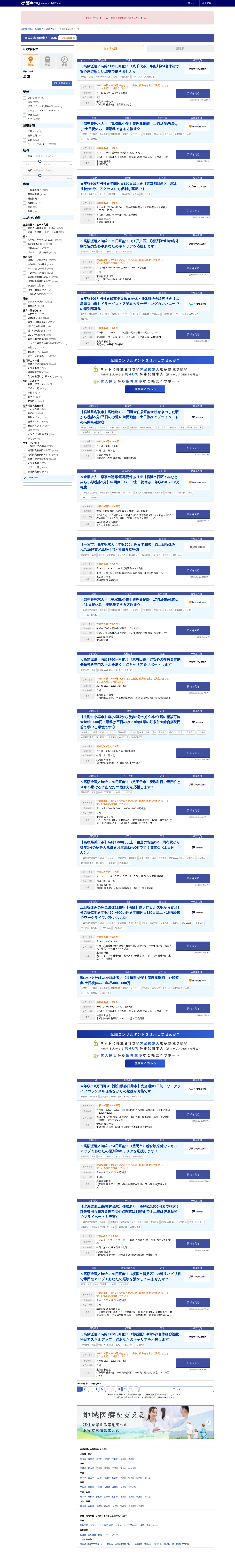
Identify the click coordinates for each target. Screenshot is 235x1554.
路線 (48, 61)
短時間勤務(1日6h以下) (42, 281)
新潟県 (83, 1478)
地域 (31, 61)
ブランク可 (37, 467)
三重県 (83, 1487)
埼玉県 (107, 1468)
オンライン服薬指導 (40, 434)
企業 (32, 114)
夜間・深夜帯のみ (39, 289)
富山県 (91, 1478)
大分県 (115, 1506)
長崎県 (99, 1506)
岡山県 (99, 1497)
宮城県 (107, 1459)
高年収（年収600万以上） (44, 239)
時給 (40, 170)
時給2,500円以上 (39, 244)
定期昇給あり (38, 248)
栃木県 (91, 1468)
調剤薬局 (35, 97)
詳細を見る (193, 93)
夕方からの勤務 (38, 285)
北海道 (83, 1459)
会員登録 (206, 3)
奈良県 (123, 1487)
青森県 (91, 1459)
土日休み (35, 313)
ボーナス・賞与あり (41, 252)
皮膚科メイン (37, 421)
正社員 (34, 131)
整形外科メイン (38, 425)
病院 (33, 102)
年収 (40, 156)
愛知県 (147, 1478)
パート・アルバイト (41, 144)
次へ (176, 1389)
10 (130, 1389)
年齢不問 (35, 392)
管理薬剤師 (36, 194)
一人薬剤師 (36, 408)
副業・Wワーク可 (39, 384)
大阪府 (107, 1487)
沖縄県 (141, 1506)
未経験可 (35, 401)
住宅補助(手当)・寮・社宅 (44, 376)
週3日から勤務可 (39, 334)
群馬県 (99, 1468)
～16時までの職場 (40, 264)
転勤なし (35, 347)
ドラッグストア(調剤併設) (44, 106)
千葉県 (115, 1468)
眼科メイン (36, 417)
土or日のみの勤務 (39, 294)
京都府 (99, 1487)
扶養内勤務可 (37, 471)
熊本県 (107, 1506)
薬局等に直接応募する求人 (45, 227)
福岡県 (83, 1506)
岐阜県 (131, 1478)
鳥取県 (83, 1497)
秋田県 (115, 1459)
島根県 (91, 1497)
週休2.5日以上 (38, 318)
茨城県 (83, 1468)
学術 (32, 207)
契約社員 (34, 135)
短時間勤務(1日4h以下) (42, 277)
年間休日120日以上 (41, 322)
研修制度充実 (38, 372)
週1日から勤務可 (39, 326)
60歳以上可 (36, 388)
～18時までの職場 (40, 272)
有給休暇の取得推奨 (41, 339)
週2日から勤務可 (39, 330)
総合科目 (35, 413)
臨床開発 (34, 202)
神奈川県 (132, 1468)
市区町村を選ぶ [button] (62, 83)
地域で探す (51, 29)
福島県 (131, 1459)
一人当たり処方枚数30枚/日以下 (47, 343)
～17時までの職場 (40, 268)
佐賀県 (91, 1506)
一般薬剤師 (37, 190)
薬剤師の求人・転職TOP (32, 29)
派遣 (33, 139)
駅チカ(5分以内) (39, 301)
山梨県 (115, 1478)
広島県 (107, 1497)
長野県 (123, 1478)
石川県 (99, 1478)
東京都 (123, 1468)
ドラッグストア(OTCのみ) (44, 110)
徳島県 (123, 1497)
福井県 (107, 1478)
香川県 (131, 1497)
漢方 (33, 430)
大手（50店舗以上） (41, 356)
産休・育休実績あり (41, 363)
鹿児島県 (132, 1506)
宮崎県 (123, 1506)
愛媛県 (139, 1497)
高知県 (147, 1497)
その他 (33, 119)
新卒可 (34, 397)
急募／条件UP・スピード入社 (45, 232)
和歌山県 (132, 1487)
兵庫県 (115, 1487)
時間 (64, 61)
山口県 (115, 1497)
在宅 (33, 438)
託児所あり (36, 368)
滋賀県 (91, 1487)
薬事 (32, 211)
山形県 (123, 1459)
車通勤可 (35, 306)
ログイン (192, 3)
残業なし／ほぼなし (41, 260)
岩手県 (99, 1459)
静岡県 (139, 1478)
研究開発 (34, 198)
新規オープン (37, 351)
